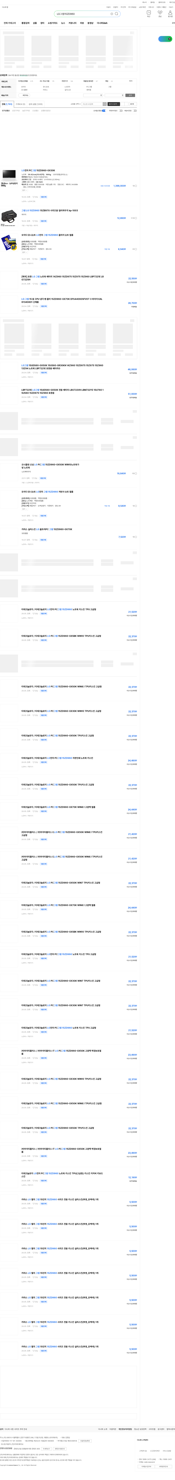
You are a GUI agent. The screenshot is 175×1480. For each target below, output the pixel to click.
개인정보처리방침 (125, 1429)
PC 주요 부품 (44, 81)
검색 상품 (36, 104)
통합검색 (25, 23)
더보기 (172, 7)
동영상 (90, 23)
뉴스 (63, 23)
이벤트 (159, 7)
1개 (54, 184)
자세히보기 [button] (46, 1449)
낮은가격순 (16, 111)
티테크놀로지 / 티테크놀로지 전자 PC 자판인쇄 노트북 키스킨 (57, 758)
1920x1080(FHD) (41, 177)
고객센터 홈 (143, 1451)
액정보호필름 (38, 244)
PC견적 (123, 7)
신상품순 (35, 111)
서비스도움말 (167, 1451)
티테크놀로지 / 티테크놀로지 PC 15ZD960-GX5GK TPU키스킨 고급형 (57, 784)
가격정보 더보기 (127, 186)
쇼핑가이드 (53, 23)
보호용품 (33, 242)
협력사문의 (171, 1429)
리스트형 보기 (122, 104)
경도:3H (49, 249)
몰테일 (152, 2)
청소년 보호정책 (140, 1429)
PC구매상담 (132, 7)
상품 (35, 23)
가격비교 (20, 104)
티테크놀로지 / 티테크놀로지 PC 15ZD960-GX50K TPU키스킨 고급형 (57, 735)
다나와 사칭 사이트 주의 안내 (16, 1429)
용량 (35, 184)
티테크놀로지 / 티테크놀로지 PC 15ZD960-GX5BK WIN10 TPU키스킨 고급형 (61, 636)
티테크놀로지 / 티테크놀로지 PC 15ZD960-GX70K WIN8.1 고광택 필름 (58, 807)
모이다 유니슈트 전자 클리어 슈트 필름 (47, 235)
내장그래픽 (30, 182)
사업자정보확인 (85, 1441)
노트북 (24, 174)
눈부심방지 (42, 506)
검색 (130, 95)
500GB (41, 184)
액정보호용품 (42, 242)
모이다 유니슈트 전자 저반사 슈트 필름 (47, 491)
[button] (148, 14)
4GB (31, 184)
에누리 (144, 2)
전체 (7, 104)
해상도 (30, 177)
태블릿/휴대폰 (88, 81)
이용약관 (112, 1429)
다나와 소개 (102, 1429)
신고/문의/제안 (155, 1451)
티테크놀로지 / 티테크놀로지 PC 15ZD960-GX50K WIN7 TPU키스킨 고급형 (60, 882)
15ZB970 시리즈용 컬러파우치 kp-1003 (50, 210)
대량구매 (43, 197)
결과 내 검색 (113, 104)
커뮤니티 (151, 7)
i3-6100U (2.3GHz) (52, 179)
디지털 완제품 (23, 81)
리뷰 (82, 23)
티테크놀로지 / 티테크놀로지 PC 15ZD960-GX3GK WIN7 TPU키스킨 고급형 (60, 981)
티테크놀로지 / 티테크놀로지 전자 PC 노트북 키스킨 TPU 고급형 (58, 609)
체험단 (164, 7)
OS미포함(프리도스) (60, 174)
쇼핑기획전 (142, 7)
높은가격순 (26, 111)
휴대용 (38, 187)
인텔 (29, 179)
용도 (24, 187)
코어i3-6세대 (37, 179)
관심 (36, 197)
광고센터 (161, 1429)
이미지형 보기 (126, 104)
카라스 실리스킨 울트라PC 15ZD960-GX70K (47, 529)
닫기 (23, 190)
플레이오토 (162, 2)
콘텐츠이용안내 (60, 1449)
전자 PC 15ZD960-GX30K (38, 170)
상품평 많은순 (46, 111)
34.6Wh (74, 184)
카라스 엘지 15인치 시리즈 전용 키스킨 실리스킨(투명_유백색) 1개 (59, 1199)
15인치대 (33, 247)
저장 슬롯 (49, 184)
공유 (172, 23)
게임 (106, 81)
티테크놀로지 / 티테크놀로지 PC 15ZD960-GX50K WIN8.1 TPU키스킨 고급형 (61, 686)
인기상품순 (6, 111)
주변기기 (65, 81)
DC (62, 184)
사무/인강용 (31, 187)
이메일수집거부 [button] (146, 1467)
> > (30, 226)
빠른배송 (25, 95)
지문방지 (41, 249)
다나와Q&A (102, 23)
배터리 (68, 184)
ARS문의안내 (163, 1467)
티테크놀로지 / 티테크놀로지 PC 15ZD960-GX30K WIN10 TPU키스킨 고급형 (61, 711)
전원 (59, 184)
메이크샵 (172, 2)
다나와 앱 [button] (5, 7)
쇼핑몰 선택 (76, 104)
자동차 (108, 7)
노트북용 (29, 244)
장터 (42, 23)
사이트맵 (152, 1429)
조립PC (115, 7)
